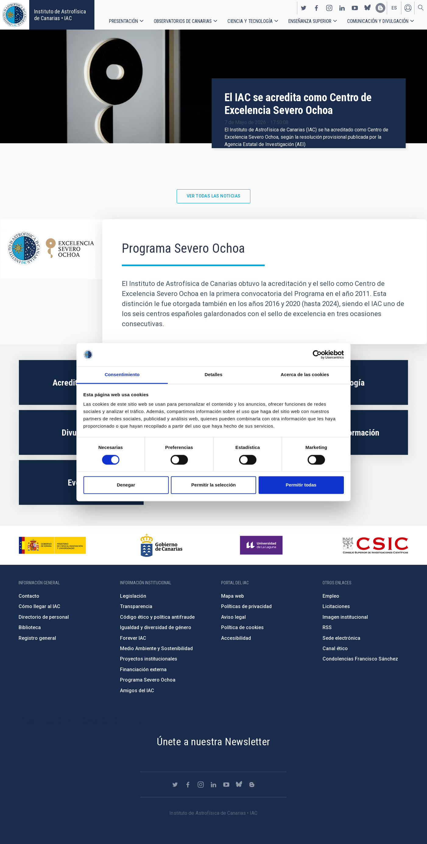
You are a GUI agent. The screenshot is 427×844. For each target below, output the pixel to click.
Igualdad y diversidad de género (155, 627)
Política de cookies (242, 627)
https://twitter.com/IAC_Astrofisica (303, 8)
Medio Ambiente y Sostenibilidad (156, 648)
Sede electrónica (341, 638)
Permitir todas (301, 485)
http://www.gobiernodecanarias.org (161, 545)
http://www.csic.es (375, 545)
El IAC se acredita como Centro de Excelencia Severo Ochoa (298, 104)
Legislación (133, 596)
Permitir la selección (213, 485)
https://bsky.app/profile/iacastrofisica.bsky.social (367, 8)
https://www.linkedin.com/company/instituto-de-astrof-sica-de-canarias (342, 8)
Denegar (126, 485)
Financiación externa (143, 669)
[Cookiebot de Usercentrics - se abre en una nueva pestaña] (317, 354)
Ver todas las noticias (214, 196)
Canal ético (335, 648)
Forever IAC (133, 638)
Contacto (29, 596)
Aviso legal (233, 617)
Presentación (123, 21)
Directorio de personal (44, 617)
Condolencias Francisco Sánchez (360, 659)
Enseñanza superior (309, 21)
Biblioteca (30, 627)
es (394, 7)
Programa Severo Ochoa (147, 680)
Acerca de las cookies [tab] (305, 374)
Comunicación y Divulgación (377, 21)
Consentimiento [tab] (122, 374)
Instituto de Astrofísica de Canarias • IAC (60, 14)
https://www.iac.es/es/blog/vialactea (380, 8)
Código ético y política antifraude (157, 617)
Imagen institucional (345, 617)
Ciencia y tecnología (250, 21)
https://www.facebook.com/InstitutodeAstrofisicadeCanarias (316, 8)
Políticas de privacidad (246, 606)
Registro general (37, 638)
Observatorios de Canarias (183, 21)
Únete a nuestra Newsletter (213, 741)
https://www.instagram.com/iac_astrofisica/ (329, 8)
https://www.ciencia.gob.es (52, 545)
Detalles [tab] (213, 374)
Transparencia (136, 606)
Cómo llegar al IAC (39, 606)
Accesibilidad (236, 638)
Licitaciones (336, 606)
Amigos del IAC (137, 690)
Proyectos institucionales (148, 659)
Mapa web (232, 596)
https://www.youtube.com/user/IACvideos (354, 8)
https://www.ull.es (262, 545)
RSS (327, 627)
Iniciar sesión (407, 8)
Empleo (331, 596)
